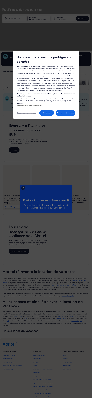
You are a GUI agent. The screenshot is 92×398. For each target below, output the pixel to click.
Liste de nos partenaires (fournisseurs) (29, 105)
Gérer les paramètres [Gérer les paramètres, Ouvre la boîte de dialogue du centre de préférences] (26, 113)
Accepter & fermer (65, 113)
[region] (46, 85)
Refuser (46, 113)
